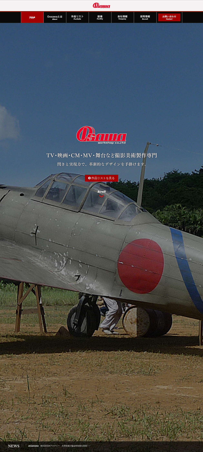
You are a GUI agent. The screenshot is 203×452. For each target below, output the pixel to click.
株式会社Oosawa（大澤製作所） (101, 5)
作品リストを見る (101, 178)
